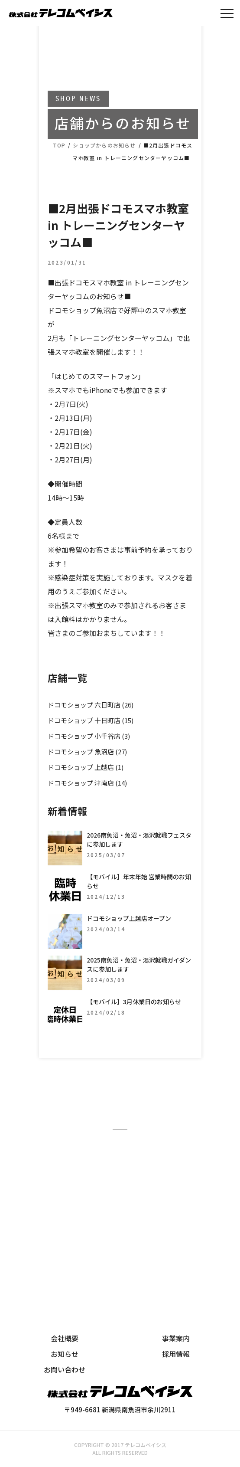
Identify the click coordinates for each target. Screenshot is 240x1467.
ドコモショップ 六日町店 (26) (90, 704)
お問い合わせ (64, 1369)
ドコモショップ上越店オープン (129, 918)
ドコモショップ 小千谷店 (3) (89, 735)
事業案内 (176, 1338)
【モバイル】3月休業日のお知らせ (134, 1001)
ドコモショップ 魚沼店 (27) (87, 751)
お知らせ (64, 1354)
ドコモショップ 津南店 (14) (87, 782)
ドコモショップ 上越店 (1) (85, 767)
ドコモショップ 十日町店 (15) (90, 720)
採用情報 (176, 1354)
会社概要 (64, 1338)
